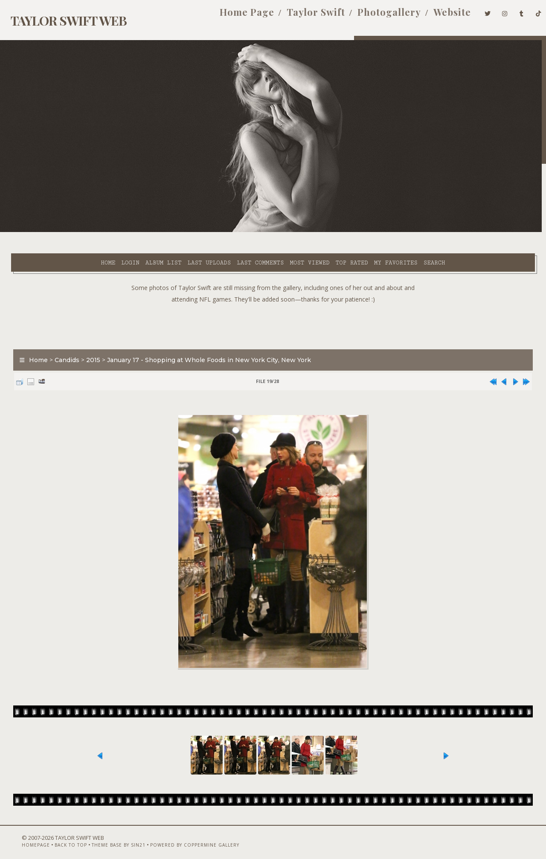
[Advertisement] (273, 303)
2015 (88, 338)
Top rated (278, 230)
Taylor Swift (302, 16)
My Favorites (322, 230)
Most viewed (236, 230)
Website (438, 16)
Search (361, 230)
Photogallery (375, 16)
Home (34, 230)
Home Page (233, 16)
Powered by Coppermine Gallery (178, 836)
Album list (90, 230)
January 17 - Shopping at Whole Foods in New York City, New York (203, 338)
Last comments (186, 230)
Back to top (54, 836)
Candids (61, 338)
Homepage (20, 836)
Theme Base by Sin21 (102, 836)
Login (56, 230)
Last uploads (135, 230)
